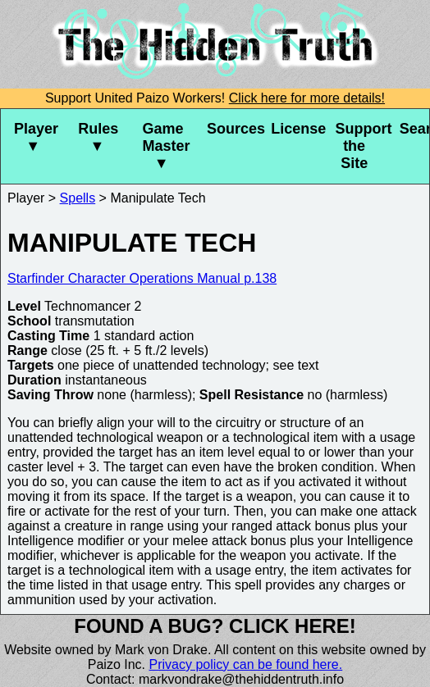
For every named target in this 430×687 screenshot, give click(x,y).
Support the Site (360, 146)
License (296, 129)
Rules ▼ (98, 137)
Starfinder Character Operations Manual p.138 (142, 278)
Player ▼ (36, 137)
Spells (78, 198)
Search (414, 129)
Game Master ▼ (166, 146)
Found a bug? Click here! (215, 626)
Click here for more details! (307, 98)
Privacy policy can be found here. (246, 664)
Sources (232, 129)
